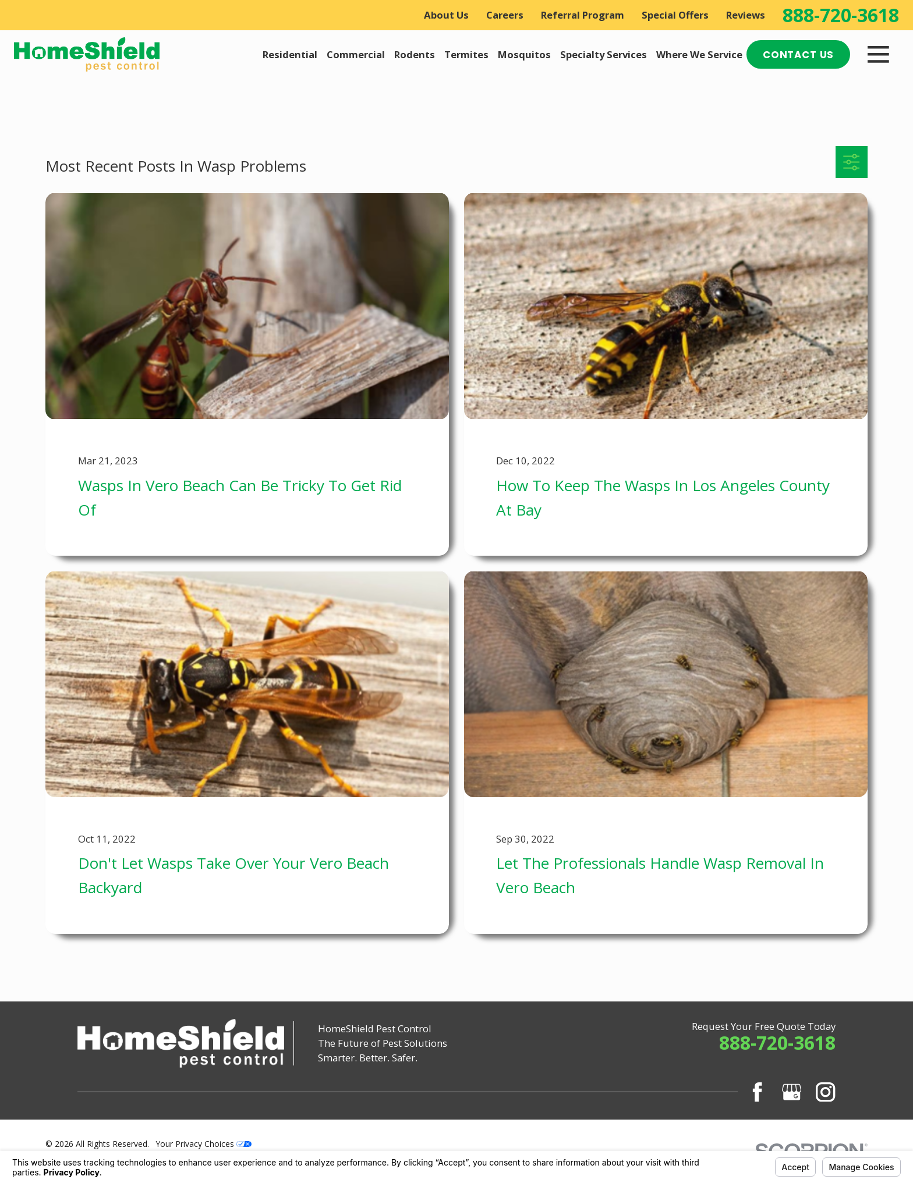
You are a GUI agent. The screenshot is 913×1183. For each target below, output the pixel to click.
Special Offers (675, 15)
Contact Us (798, 55)
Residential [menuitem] (290, 54)
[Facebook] (757, 1092)
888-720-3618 (841, 15)
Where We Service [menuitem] (699, 54)
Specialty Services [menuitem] (603, 54)
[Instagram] (825, 1092)
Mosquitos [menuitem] (524, 54)
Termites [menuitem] (466, 54)
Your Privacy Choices (204, 1143)
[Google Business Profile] (791, 1092)
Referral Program (582, 15)
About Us (446, 15)
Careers (504, 15)
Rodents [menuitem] (414, 54)
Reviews (745, 15)
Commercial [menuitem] (356, 54)
